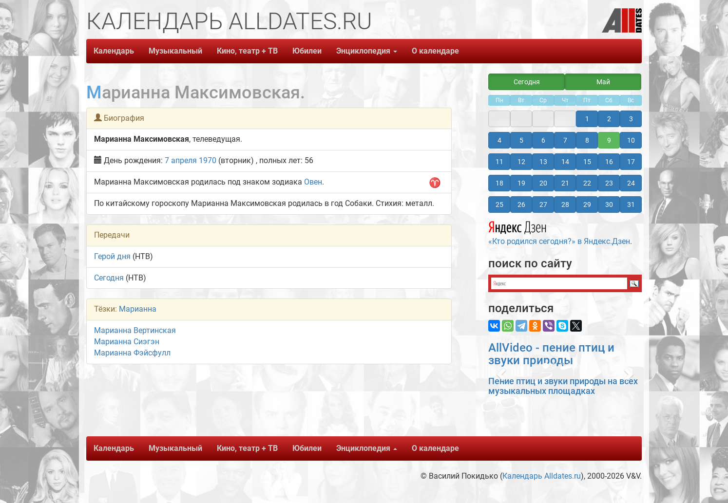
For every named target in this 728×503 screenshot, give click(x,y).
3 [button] (631, 119)
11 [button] (499, 162)
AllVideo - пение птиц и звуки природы (551, 354)
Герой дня (112, 256)
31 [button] (631, 204)
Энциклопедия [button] (366, 51)
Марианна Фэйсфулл (132, 352)
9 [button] (609, 140)
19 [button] (521, 183)
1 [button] (587, 119)
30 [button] (609, 204)
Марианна (137, 309)
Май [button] (603, 82)
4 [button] (499, 140)
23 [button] (609, 183)
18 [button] (499, 183)
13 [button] (543, 162)
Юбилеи (307, 51)
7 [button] (565, 140)
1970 (207, 160)
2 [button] (609, 119)
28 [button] (565, 204)
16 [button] (609, 162)
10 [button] (631, 140)
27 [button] (543, 204)
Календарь (114, 51)
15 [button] (587, 162)
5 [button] (521, 140)
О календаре (435, 51)
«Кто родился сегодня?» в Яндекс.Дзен (559, 232)
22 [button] (587, 183)
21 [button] (565, 183)
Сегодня (109, 277)
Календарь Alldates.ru (541, 476)
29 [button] (587, 204)
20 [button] (543, 183)
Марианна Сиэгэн (126, 341)
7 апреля (181, 160)
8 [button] (587, 140)
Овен (313, 181)
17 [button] (631, 162)
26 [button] (521, 204)
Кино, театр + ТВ (247, 51)
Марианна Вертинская (135, 330)
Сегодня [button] (527, 82)
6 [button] (543, 140)
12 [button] (521, 162)
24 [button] (631, 183)
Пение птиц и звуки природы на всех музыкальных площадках (563, 386)
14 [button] (565, 162)
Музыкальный (175, 51)
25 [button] (499, 204)
